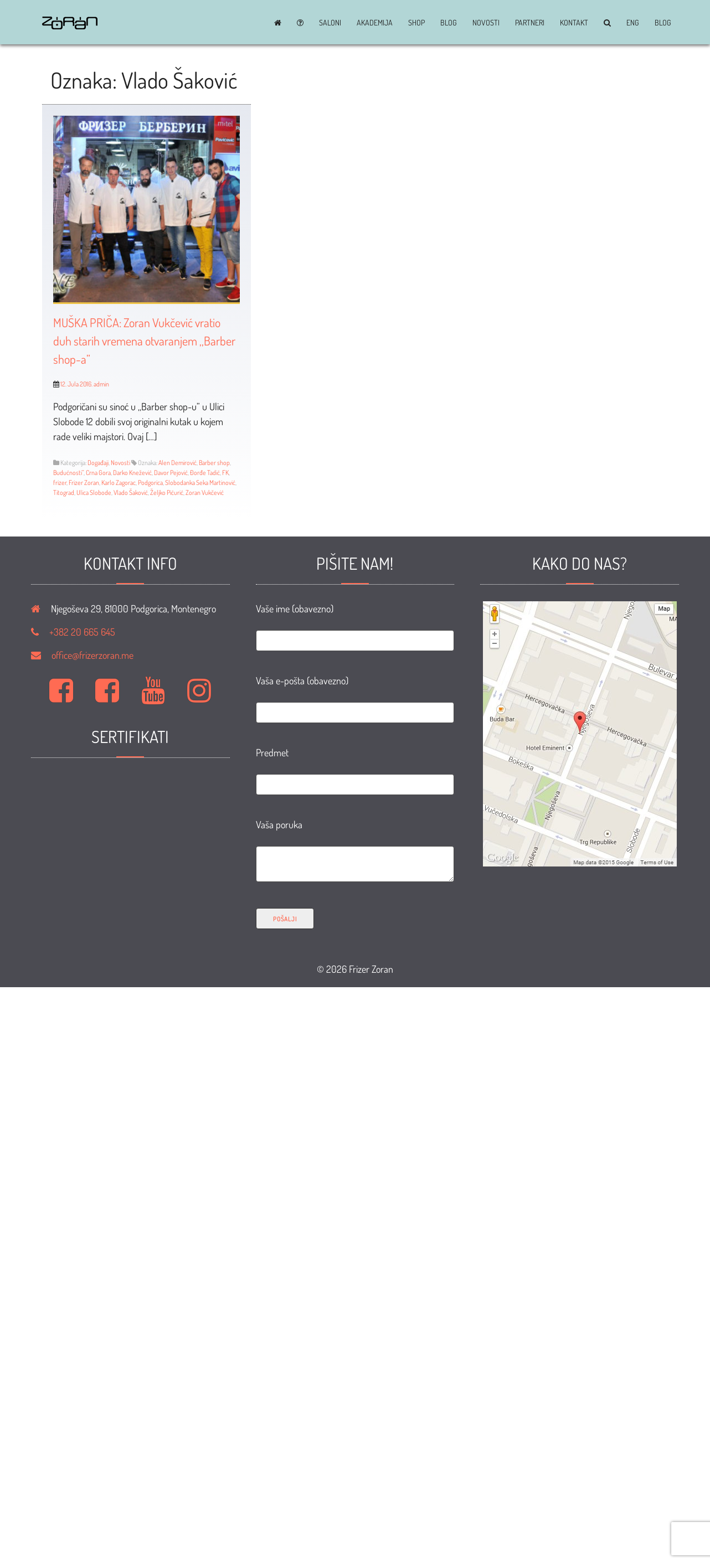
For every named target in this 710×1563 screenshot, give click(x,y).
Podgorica (150, 482)
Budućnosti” (68, 472)
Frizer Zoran (84, 482)
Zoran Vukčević (205, 492)
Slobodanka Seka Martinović (200, 482)
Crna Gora (98, 472)
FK (225, 472)
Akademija (375, 23)
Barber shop (214, 462)
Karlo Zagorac (118, 482)
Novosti (486, 23)
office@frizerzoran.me (92, 655)
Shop (416, 23)
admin (101, 384)
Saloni (330, 23)
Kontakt (574, 23)
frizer (59, 482)
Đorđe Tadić (205, 472)
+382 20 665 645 (82, 632)
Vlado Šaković (131, 492)
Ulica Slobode (93, 492)
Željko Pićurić (166, 492)
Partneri (529, 23)
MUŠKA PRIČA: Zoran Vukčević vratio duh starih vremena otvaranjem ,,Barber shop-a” (144, 340)
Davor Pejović (171, 472)
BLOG (448, 23)
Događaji (98, 462)
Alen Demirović (177, 462)
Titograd (63, 492)
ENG (632, 23)
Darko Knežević (132, 472)
